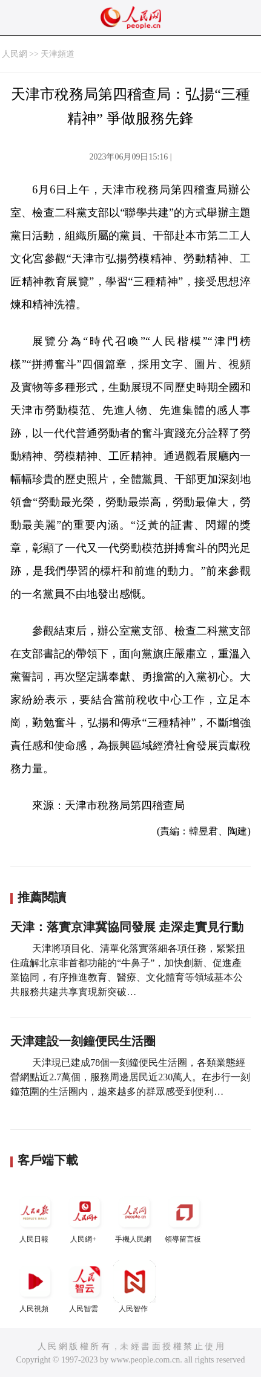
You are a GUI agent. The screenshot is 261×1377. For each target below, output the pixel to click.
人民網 (14, 54)
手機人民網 (134, 1217)
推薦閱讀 (42, 897)
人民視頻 (35, 1286)
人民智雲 (85, 1286)
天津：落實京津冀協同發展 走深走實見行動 (126, 927)
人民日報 (35, 1217)
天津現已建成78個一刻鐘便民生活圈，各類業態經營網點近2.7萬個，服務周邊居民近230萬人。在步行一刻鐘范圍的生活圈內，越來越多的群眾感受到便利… (130, 1077)
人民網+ (85, 1217)
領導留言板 (184, 1217)
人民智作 (134, 1286)
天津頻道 (57, 54)
